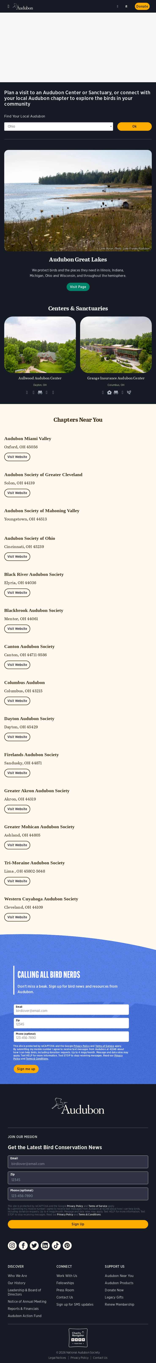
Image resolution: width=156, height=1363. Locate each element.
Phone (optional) (26, 1033)
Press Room (65, 1290)
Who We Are (17, 1276)
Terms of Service (104, 1046)
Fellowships (65, 1283)
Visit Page (78, 287)
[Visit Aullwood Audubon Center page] (40, 357)
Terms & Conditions (37, 1058)
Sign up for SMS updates (74, 1304)
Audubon (23, 6)
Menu (8, 6)
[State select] (58, 126)
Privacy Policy (82, 1046)
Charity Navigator (78, 1335)
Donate (142, 6)
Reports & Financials (23, 1309)
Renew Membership (119, 1304)
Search (127, 5)
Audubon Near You (119, 1276)
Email (19, 1006)
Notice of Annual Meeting (27, 1302)
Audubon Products (119, 1283)
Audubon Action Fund (24, 1316)
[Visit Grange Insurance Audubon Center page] (116, 357)
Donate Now (114, 1290)
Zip (18, 1020)
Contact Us (64, 1297)
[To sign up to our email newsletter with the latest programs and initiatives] (71, 1009)
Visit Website (17, 457)
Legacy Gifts (114, 1297)
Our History (16, 1283)
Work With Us (66, 1276)
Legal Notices (57, 1357)
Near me (118, 6)
